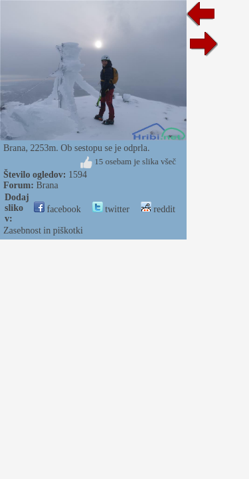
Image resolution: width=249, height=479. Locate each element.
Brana (47, 185)
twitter (110, 209)
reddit (158, 209)
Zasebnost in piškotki (43, 231)
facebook (57, 209)
